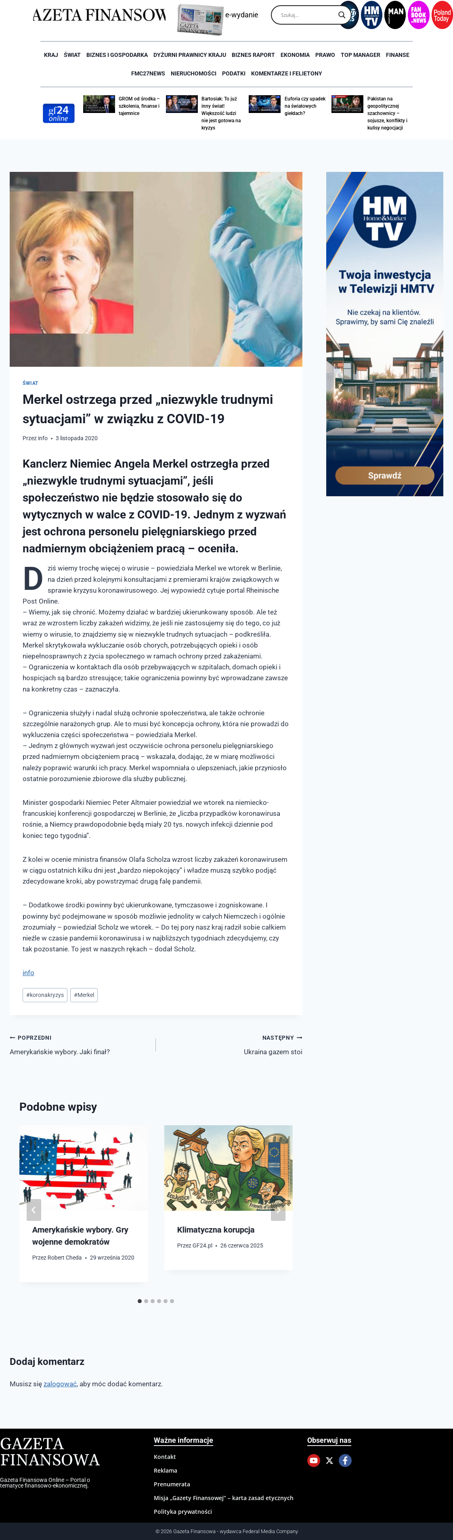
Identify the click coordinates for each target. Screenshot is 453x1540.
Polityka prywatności (183, 1511)
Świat (72, 55)
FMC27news (148, 73)
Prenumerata (172, 1484)
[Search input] (307, 15)
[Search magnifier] (342, 15)
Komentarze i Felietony (286, 73)
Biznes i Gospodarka (117, 55)
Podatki (233, 73)
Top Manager (360, 55)
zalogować (60, 1384)
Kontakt (165, 1457)
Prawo (325, 55)
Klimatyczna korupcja (215, 1230)
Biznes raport (253, 55)
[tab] (140, 1301)
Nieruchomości (193, 73)
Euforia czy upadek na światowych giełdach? (305, 106)
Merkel (84, 995)
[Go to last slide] (34, 1210)
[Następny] (278, 1210)
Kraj (51, 55)
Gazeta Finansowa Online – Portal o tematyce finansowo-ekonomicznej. (45, 1483)
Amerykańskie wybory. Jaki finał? (79, 1044)
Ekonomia (295, 55)
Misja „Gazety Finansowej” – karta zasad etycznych (224, 1498)
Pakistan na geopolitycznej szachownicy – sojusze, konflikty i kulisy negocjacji (387, 113)
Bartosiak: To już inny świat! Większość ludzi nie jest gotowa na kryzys (221, 113)
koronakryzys (45, 995)
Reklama (165, 1470)
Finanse (397, 55)
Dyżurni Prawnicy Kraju (189, 55)
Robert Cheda (65, 1257)
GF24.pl (202, 1245)
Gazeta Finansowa (50, 1452)
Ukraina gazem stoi (232, 1044)
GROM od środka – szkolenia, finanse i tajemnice (139, 106)
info (43, 438)
